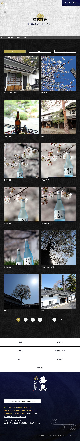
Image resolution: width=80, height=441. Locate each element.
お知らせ (60, 342)
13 (54, 319)
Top (2, 37)
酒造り (19, 37)
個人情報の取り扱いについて (15, 417)
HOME (20, 342)
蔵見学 (20, 359)
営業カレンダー (60, 350)
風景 (25, 37)
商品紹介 (60, 359)
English (40, 367)
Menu (4, 13)
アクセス (20, 350)
